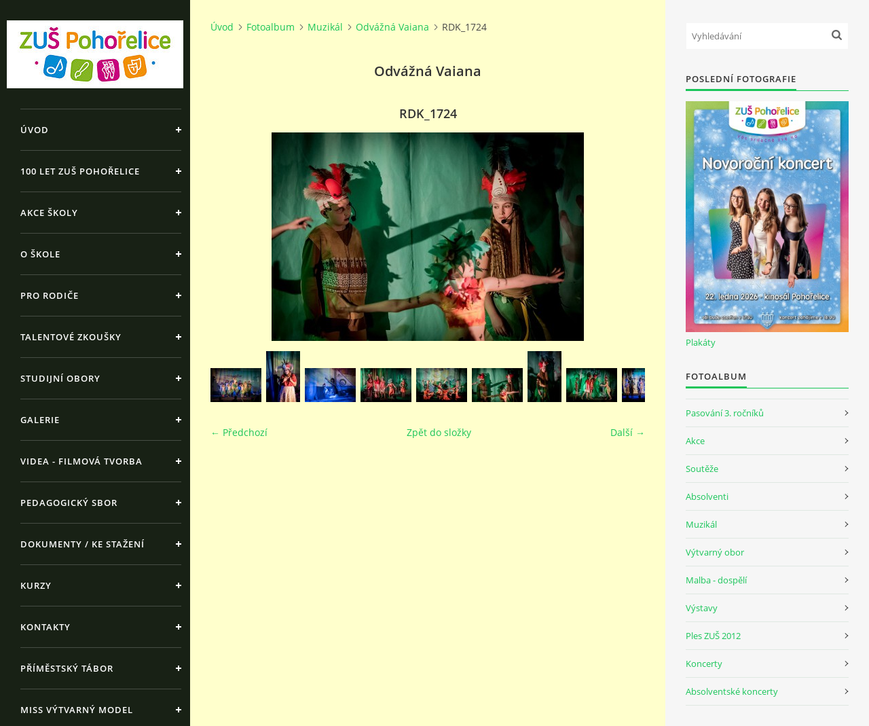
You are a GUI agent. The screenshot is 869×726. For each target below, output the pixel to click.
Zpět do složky (439, 432)
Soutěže (702, 468)
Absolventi (707, 496)
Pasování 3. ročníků (725, 413)
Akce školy (49, 212)
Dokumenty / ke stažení (82, 544)
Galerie (40, 420)
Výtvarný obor (715, 552)
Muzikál (325, 26)
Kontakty (45, 627)
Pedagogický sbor (68, 502)
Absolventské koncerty (732, 691)
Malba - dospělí (716, 580)
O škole (40, 254)
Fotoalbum (270, 26)
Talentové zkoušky (71, 337)
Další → (627, 432)
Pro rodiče (49, 295)
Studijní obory (60, 378)
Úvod (34, 130)
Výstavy (702, 608)
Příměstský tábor (66, 668)
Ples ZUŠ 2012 (713, 636)
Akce (695, 441)
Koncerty (704, 663)
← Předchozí (238, 432)
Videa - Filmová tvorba (81, 461)
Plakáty (701, 342)
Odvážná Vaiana (392, 26)
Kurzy (36, 585)
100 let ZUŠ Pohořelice (80, 171)
